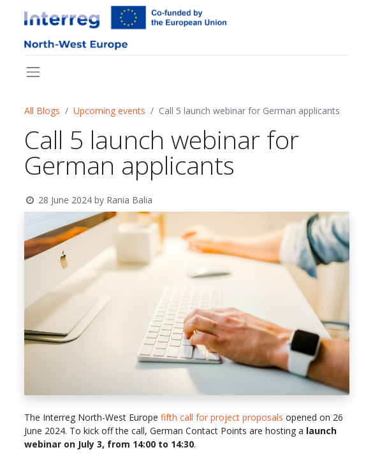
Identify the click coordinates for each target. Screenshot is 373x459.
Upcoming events (109, 111)
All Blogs (42, 111)
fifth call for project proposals (220, 417)
